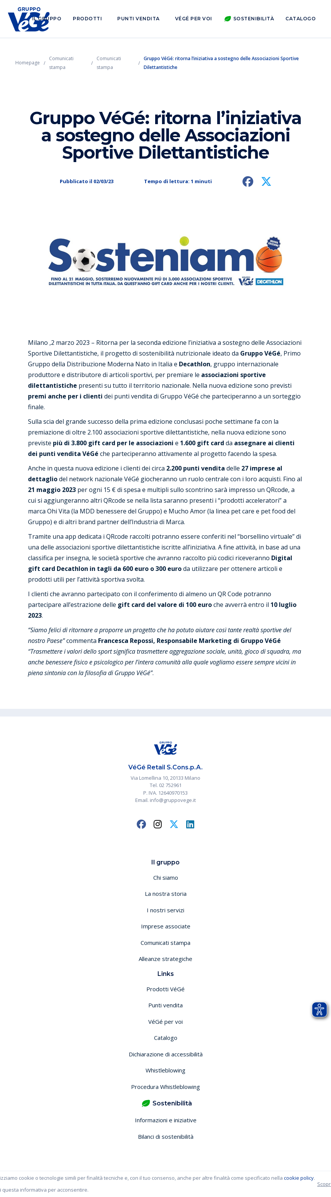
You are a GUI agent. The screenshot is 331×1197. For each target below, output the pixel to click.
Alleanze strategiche (165, 959)
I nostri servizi (165, 910)
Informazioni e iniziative (166, 1120)
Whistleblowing (165, 1070)
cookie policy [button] (299, 1177)
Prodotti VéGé (165, 989)
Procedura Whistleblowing (165, 1086)
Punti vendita (138, 18)
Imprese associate (165, 926)
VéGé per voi (193, 18)
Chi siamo (165, 877)
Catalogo (300, 18)
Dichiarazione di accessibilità (166, 1054)
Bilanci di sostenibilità (165, 1136)
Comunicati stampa (165, 942)
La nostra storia (166, 893)
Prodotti (87, 18)
